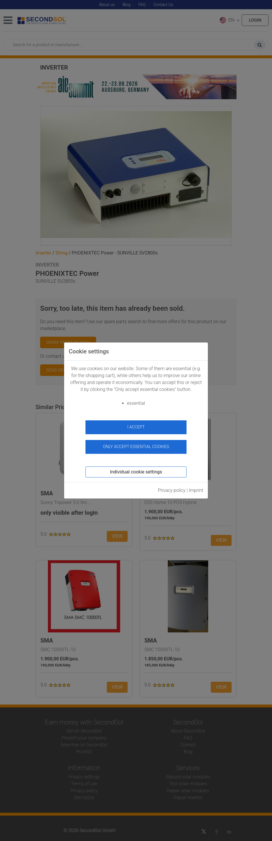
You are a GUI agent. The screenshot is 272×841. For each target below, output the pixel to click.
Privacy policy (172, 490)
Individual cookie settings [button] (136, 472)
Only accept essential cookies (136, 446)
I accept (136, 427)
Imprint (196, 490)
